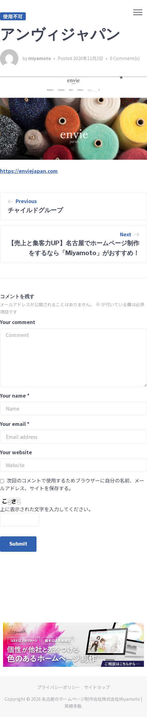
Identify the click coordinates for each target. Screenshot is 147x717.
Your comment (17, 322)
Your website (16, 452)
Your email (14, 423)
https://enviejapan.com (29, 170)
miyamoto (39, 58)
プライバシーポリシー (58, 687)
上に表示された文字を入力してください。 (46, 509)
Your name (14, 395)
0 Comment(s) (125, 58)
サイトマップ (97, 687)
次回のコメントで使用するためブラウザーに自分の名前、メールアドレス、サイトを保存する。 (72, 484)
